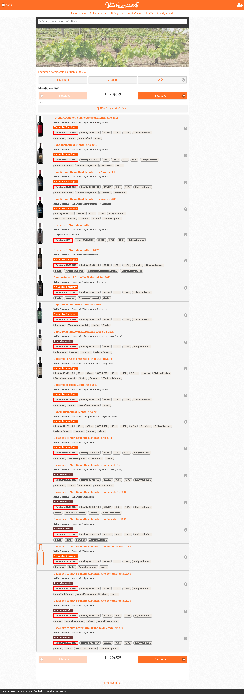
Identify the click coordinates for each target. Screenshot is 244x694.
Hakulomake (79, 13)
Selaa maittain (98, 13)
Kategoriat (117, 13)
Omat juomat (165, 13)
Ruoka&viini (134, 13)
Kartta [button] (112, 79)
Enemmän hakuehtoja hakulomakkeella (62, 71)
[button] (7, 5)
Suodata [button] (63, 79)
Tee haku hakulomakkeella (49, 691)
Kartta (150, 13)
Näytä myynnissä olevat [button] (112, 108)
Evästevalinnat (113, 682)
